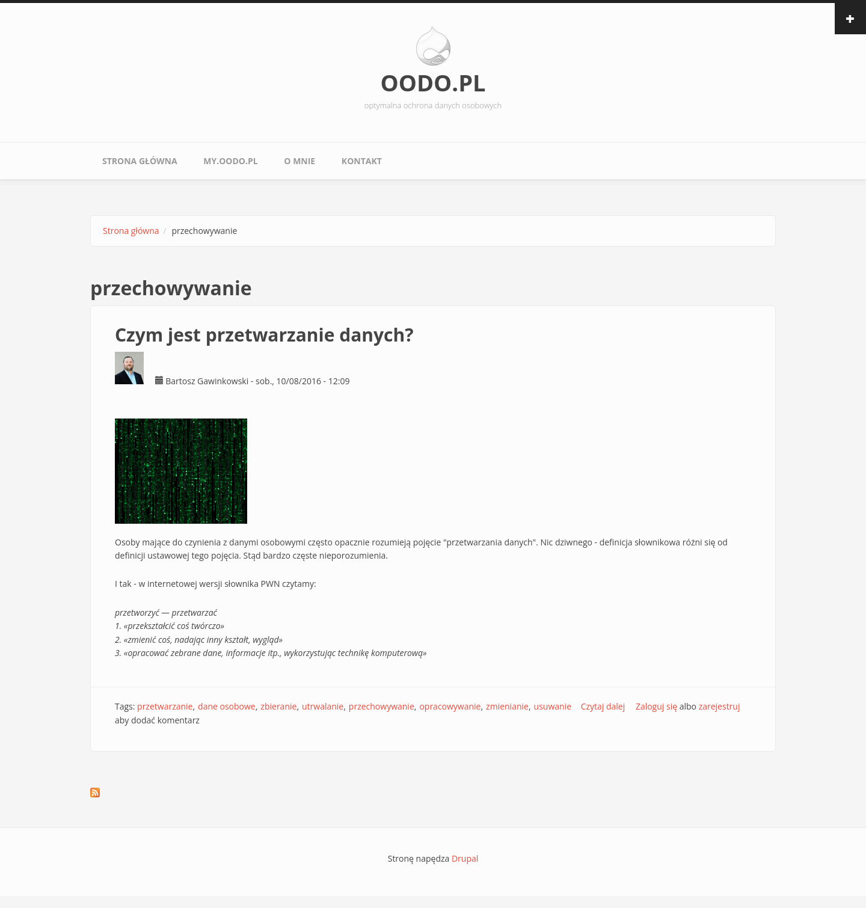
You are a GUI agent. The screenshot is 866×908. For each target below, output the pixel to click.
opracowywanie (450, 706)
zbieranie (278, 706)
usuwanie (552, 706)
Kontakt (362, 161)
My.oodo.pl (230, 161)
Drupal (465, 858)
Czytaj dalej (603, 706)
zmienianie (507, 706)
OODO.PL (432, 82)
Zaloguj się (656, 706)
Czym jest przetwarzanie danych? (264, 334)
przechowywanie (381, 706)
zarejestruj (719, 706)
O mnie (299, 161)
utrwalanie (322, 706)
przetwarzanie (164, 706)
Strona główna (139, 161)
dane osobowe (227, 706)
